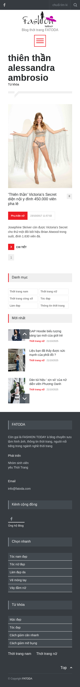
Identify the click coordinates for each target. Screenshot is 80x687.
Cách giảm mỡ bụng (23, 643)
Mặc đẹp (15, 619)
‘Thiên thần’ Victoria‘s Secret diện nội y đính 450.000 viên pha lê (32, 199)
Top (63, 667)
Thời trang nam (19, 291)
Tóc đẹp (45, 298)
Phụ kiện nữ (18, 215)
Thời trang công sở (21, 298)
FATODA (27, 678)
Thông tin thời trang (53, 305)
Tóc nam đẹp (18, 556)
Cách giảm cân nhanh (24, 635)
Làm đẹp (15, 305)
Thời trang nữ (49, 291)
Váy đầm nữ (18, 588)
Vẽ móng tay (18, 580)
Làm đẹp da (18, 572)
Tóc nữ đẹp (17, 564)
